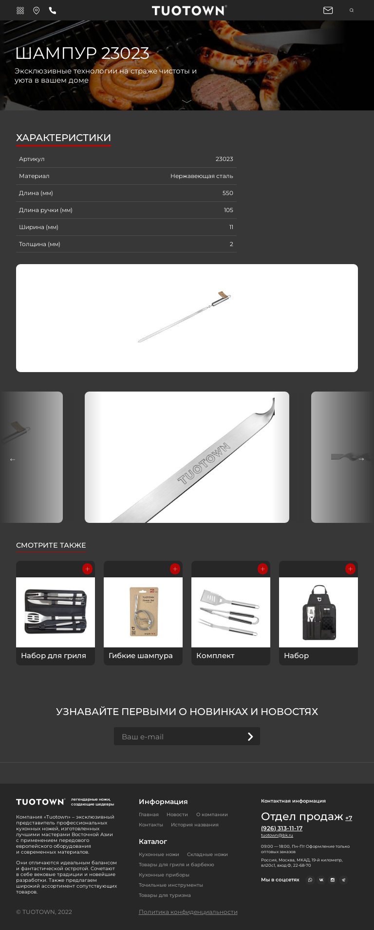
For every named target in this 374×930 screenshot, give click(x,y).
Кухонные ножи (159, 854)
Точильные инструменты (171, 885)
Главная (149, 814)
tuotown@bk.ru (277, 835)
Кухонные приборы (164, 875)
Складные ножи (207, 854)
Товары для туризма (165, 895)
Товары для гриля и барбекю (176, 864)
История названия (195, 825)
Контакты (151, 825)
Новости (177, 814)
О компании (212, 814)
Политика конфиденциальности (188, 911)
